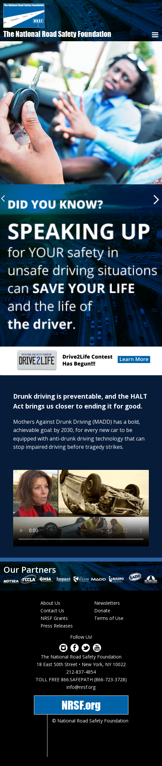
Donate (102, 610)
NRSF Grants (54, 618)
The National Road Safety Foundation (57, 34)
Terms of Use (108, 618)
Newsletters (107, 603)
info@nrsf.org (81, 687)
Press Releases (56, 626)
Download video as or (81, 508)
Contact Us (52, 610)
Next (156, 199)
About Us (50, 603)
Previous (5, 198)
